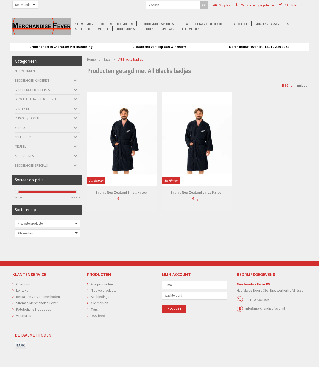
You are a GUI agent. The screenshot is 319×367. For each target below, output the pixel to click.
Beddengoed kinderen (67, 42)
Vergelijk (171, 5)
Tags (107, 75)
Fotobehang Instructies (33, 324)
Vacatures (23, 331)
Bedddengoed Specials (108, 42)
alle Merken (193, 47)
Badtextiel (192, 42)
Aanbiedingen (101, 312)
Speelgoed (268, 42)
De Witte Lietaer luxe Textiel (154, 42)
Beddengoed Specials (160, 47)
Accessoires (126, 47)
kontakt (22, 306)
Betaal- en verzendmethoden (38, 312)
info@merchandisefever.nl (265, 323)
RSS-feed (98, 331)
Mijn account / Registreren (204, 5)
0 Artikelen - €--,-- (243, 5)
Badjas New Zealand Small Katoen (122, 208)
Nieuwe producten (104, 306)
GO (71, 5)
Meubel (289, 42)
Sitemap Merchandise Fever (37, 318)
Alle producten (102, 299)
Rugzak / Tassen (220, 42)
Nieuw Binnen (33, 42)
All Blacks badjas (130, 75)
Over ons (23, 299)
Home (91, 75)
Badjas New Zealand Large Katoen (196, 208)
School (246, 42)
